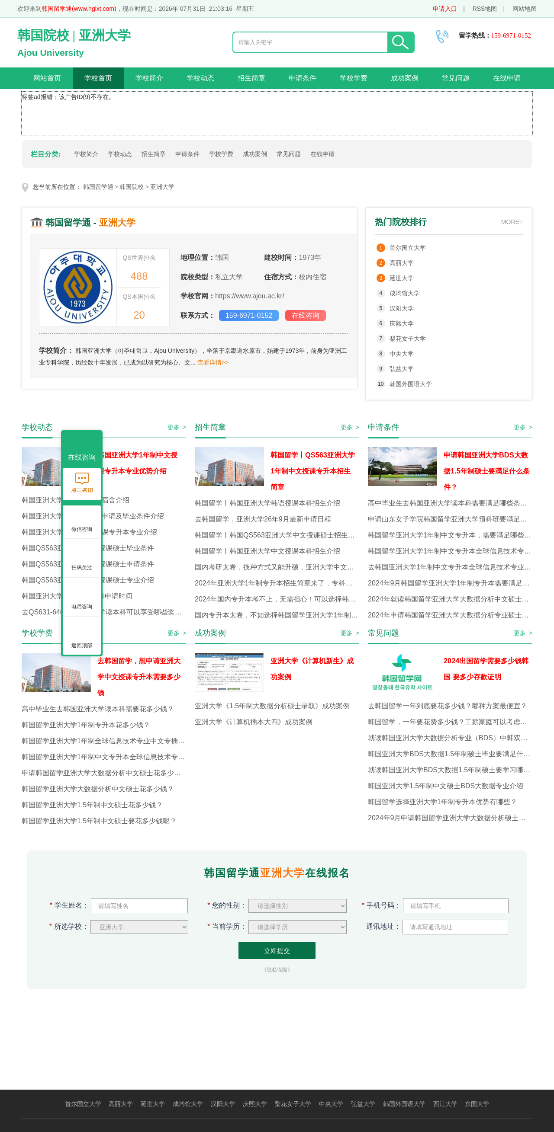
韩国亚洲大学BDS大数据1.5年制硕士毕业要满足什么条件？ (459, 754)
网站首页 (47, 78)
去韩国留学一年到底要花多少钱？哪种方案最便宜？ (447, 706)
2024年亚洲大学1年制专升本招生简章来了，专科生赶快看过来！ (294, 583)
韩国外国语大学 (411, 384)
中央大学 (402, 353)
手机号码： (381, 905)
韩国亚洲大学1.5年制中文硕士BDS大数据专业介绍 (445, 786)
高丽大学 (402, 262)
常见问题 (456, 78)
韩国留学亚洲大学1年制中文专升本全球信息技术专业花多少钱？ (120, 757)
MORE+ (512, 221)
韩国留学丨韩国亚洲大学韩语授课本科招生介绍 (267, 503)
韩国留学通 (98, 187)
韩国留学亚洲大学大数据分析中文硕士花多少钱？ (98, 789)
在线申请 (507, 78)
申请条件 (302, 78)
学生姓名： (69, 905)
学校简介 (149, 78)
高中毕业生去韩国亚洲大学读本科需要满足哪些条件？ (451, 503)
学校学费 (353, 78)
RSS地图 (485, 8)
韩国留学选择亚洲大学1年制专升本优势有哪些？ (442, 802)
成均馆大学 (405, 293)
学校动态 (200, 78)
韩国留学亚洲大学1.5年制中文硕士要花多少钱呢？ (99, 821)
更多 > (176, 427)
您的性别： (227, 905)
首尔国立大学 (408, 247)
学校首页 (98, 78)
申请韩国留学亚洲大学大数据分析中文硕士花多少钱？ (105, 773)
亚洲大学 (162, 187)
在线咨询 (305, 315)
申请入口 (445, 8)
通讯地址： (381, 926)
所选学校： (69, 926)
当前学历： (227, 926)
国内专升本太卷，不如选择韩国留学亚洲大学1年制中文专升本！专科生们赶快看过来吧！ (332, 615)
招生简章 (251, 78)
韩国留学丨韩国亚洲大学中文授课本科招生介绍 (267, 551)
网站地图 (524, 8)
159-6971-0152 (249, 315)
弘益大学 (402, 368)
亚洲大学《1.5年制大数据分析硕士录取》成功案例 (272, 706)
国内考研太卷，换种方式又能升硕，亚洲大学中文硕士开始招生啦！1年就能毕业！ (321, 567)
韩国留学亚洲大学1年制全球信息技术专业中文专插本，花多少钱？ (124, 741)
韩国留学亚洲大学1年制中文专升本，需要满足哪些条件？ (456, 535)
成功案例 (405, 78)
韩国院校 (131, 187)
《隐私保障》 (277, 970)
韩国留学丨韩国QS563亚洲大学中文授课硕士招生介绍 (278, 535)
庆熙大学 (402, 323)
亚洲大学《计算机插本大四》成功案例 (253, 722)
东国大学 (477, 1103)
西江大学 (445, 1103)
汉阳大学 (402, 308)
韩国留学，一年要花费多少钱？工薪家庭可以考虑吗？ (451, 722)
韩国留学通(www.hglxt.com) (79, 8)
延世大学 (402, 278)
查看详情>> (213, 362)
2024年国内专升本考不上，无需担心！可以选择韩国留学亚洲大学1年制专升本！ (319, 599)
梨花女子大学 (408, 338)
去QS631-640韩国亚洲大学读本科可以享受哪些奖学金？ (109, 612)
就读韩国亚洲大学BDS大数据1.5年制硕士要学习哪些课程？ (459, 770)
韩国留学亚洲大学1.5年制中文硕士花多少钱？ (92, 805)
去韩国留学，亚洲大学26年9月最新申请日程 (263, 519)
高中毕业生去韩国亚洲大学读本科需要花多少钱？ (98, 709)
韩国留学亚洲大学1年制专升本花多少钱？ (86, 725)
